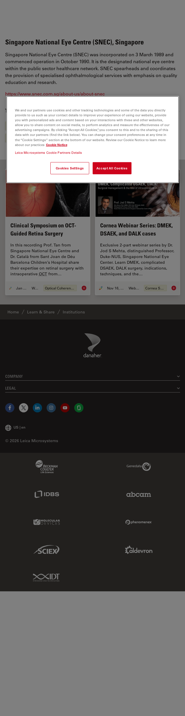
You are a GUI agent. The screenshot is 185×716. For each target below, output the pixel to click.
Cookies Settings (70, 168)
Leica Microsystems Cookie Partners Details (48, 152)
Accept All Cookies (111, 168)
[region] (92, 139)
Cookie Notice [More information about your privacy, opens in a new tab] (56, 144)
